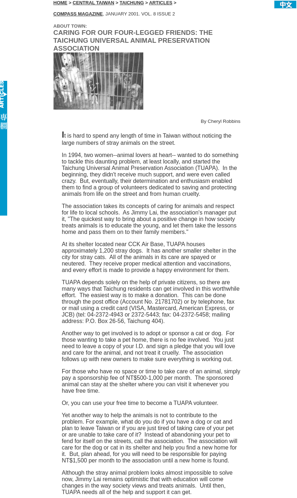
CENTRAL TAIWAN (93, 2)
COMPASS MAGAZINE (78, 14)
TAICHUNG (132, 2)
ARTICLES (160, 2)
